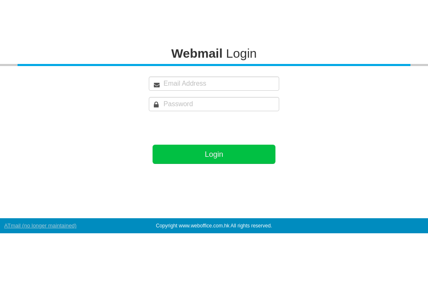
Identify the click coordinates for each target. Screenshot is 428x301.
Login (214, 154)
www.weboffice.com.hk (204, 226)
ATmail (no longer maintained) (40, 225)
